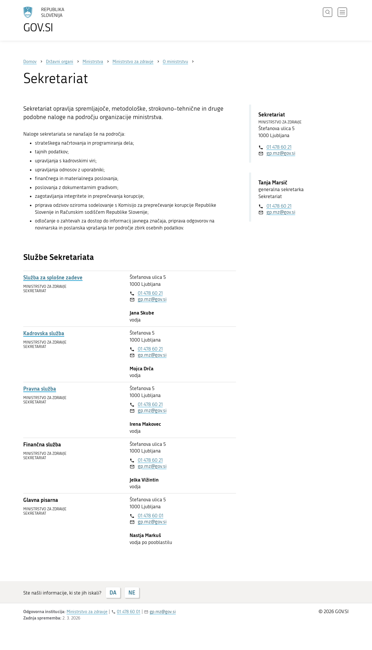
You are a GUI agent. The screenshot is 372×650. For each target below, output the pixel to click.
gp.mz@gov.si (152, 299)
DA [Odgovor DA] (113, 592)
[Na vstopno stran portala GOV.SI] (59, 20)
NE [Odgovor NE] (131, 592)
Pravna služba (39, 388)
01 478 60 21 (150, 293)
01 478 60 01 (150, 515)
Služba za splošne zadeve (53, 277)
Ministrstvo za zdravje (87, 611)
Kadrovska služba (43, 333)
